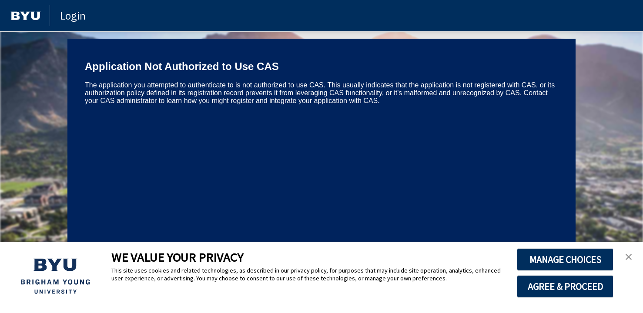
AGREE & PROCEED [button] (565, 286)
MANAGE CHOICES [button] (565, 259)
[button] (628, 257)
